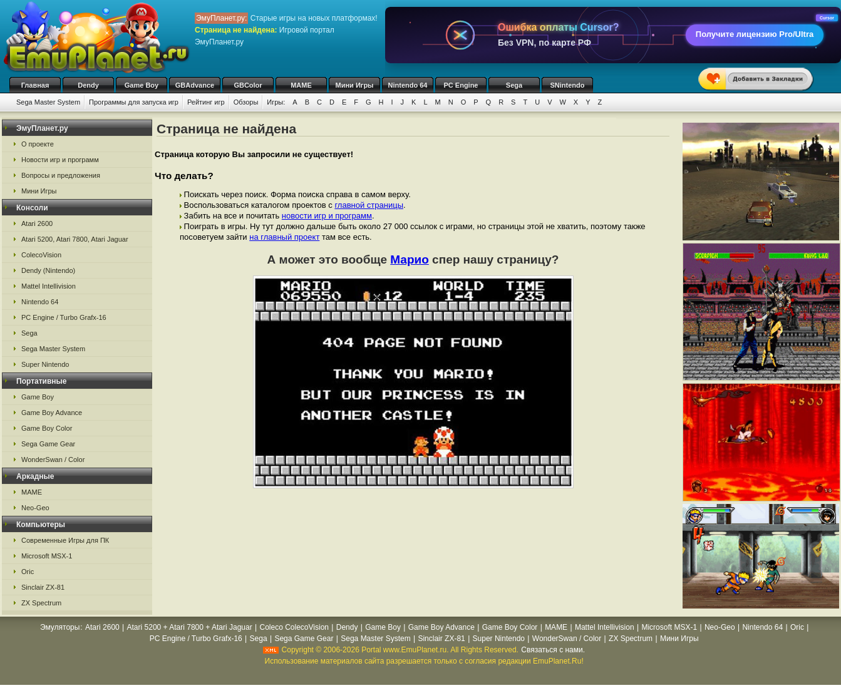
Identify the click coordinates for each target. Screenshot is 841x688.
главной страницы (368, 205)
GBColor (248, 85)
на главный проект (284, 237)
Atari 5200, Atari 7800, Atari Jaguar (74, 239)
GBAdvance (194, 85)
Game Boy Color (46, 428)
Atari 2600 (37, 223)
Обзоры (246, 102)
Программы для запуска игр (133, 102)
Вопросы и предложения (60, 175)
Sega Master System (48, 102)
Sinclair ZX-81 (42, 587)
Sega (514, 85)
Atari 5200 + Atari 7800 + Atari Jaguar (189, 627)
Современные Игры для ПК (65, 540)
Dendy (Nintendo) (48, 270)
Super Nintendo (45, 364)
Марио (409, 259)
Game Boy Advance (51, 412)
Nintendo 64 (408, 85)
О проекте (37, 144)
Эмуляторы (60, 627)
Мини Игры (355, 85)
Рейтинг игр (206, 102)
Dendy (88, 85)
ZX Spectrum (41, 603)
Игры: (276, 102)
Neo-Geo (35, 507)
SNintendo (567, 85)
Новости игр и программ (60, 159)
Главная (35, 85)
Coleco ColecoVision (294, 627)
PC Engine (460, 85)
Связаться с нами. (553, 649)
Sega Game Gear (48, 444)
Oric (27, 571)
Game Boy (141, 85)
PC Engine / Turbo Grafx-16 (63, 317)
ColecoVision (41, 255)
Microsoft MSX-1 (46, 556)
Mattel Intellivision (48, 286)
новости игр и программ (327, 215)
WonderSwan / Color (53, 459)
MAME (301, 85)
